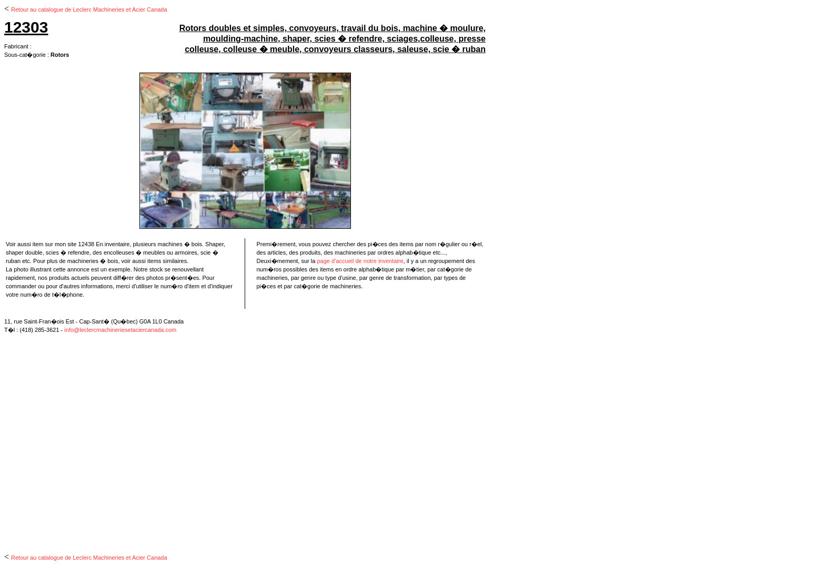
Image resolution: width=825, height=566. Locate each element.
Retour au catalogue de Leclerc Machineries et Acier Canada (89, 9)
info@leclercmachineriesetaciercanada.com (120, 330)
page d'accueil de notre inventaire (360, 261)
